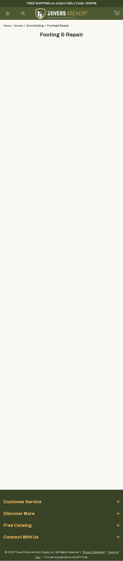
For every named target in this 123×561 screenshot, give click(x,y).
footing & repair (58, 25)
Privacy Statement (94, 552)
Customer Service (61, 501)
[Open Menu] (7, 14)
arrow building (35, 25)
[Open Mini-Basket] (118, 13)
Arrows (18, 25)
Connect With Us (61, 537)
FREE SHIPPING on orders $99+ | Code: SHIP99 (61, 3)
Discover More (61, 513)
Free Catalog (61, 525)
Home (7, 25)
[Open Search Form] (23, 14)
